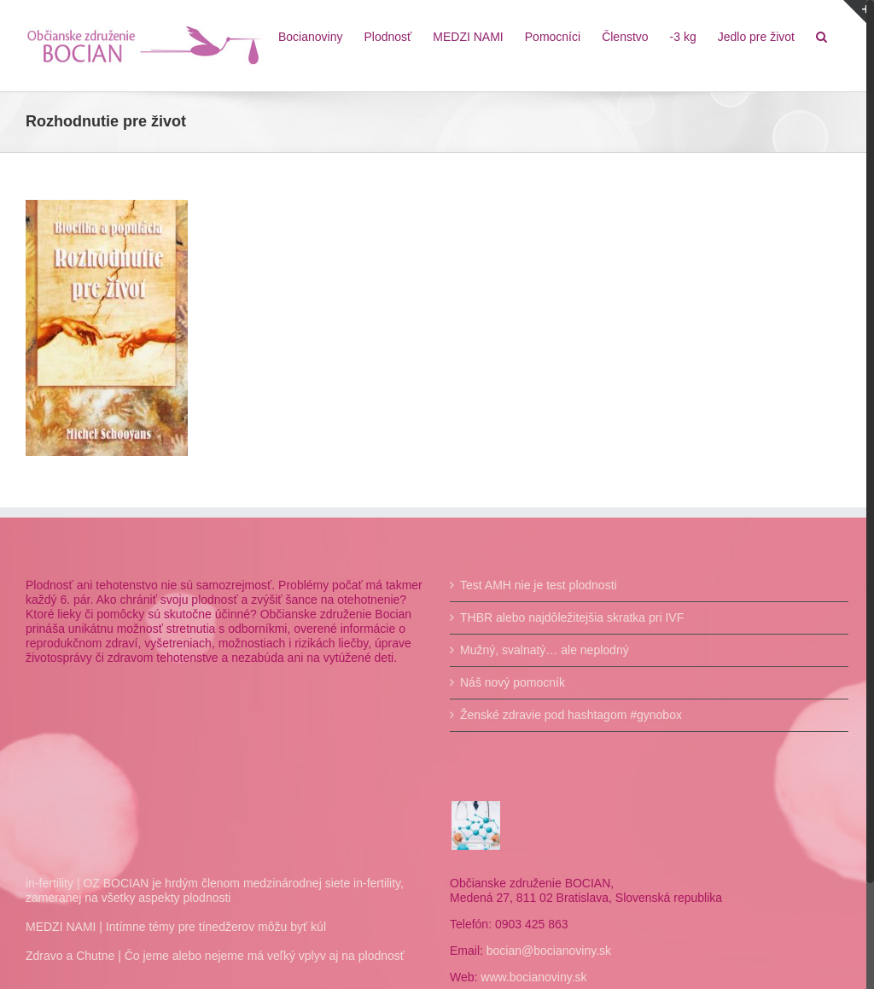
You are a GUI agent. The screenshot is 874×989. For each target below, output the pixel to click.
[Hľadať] (813, 35)
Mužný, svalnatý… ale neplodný (541, 650)
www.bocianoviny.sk (530, 977)
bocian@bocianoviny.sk (544, 950)
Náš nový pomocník (509, 682)
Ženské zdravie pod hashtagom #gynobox (568, 715)
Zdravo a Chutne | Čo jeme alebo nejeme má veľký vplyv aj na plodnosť (215, 956)
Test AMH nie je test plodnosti (535, 585)
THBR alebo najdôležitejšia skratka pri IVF (568, 617)
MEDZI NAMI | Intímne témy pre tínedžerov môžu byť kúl (176, 926)
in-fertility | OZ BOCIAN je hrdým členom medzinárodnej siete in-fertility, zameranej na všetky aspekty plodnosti (215, 890)
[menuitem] (303, 35)
